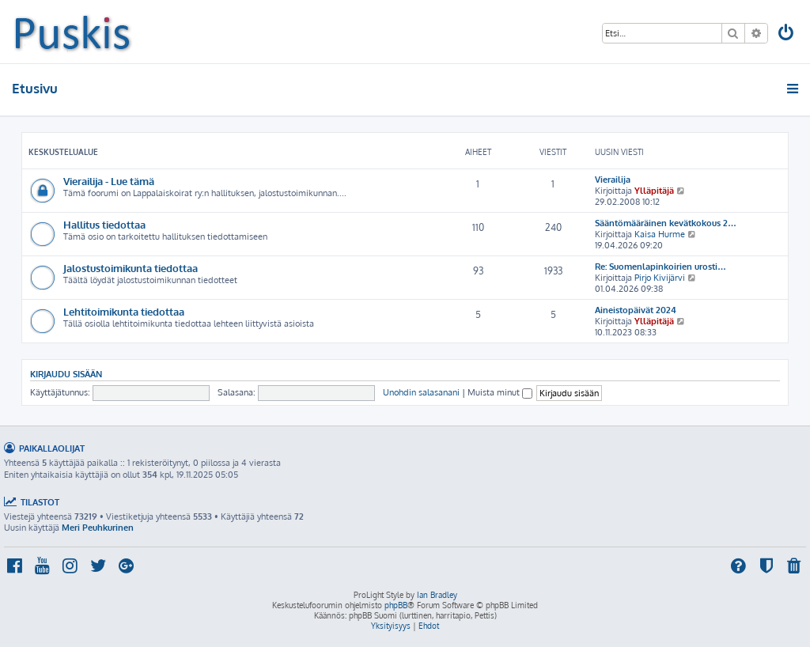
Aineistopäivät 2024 (635, 310)
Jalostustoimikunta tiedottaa (130, 267)
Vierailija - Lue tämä (108, 180)
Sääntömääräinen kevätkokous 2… (665, 223)
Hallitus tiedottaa (104, 224)
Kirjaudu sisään (66, 374)
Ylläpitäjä (654, 190)
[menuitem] (787, 34)
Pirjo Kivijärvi (659, 277)
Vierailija (612, 179)
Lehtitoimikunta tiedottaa (123, 311)
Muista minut (499, 392)
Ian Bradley (437, 595)
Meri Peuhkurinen (98, 527)
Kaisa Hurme (659, 234)
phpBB (395, 605)
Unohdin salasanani (421, 392)
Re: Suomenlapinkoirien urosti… (660, 266)
